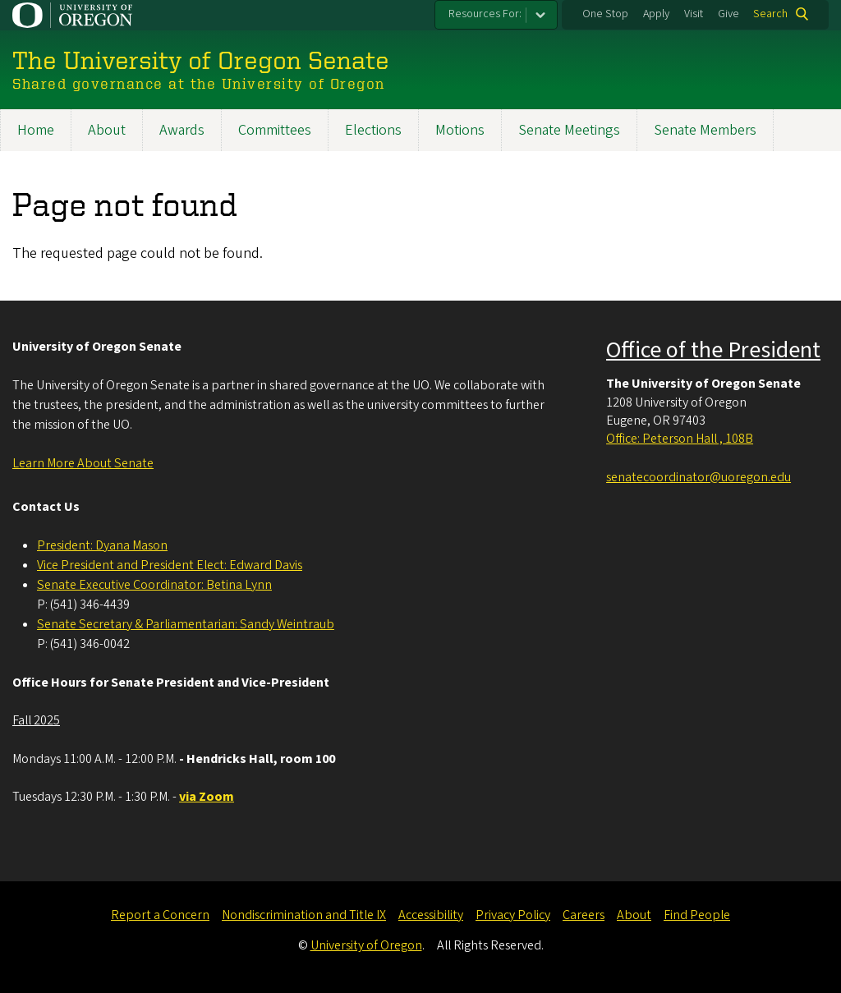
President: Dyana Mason (102, 545)
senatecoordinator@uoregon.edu (698, 477)
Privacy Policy (513, 915)
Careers (583, 915)
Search (770, 14)
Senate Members (705, 130)
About (107, 130)
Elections (373, 130)
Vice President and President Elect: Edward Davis (169, 565)
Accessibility (430, 915)
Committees (274, 130)
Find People (697, 915)
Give (728, 14)
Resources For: (485, 14)
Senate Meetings (569, 130)
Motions (460, 130)
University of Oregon (366, 945)
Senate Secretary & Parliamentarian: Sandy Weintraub (185, 624)
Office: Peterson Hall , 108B (679, 439)
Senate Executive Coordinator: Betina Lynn (154, 585)
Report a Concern (160, 915)
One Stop (605, 14)
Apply (656, 14)
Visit (693, 14)
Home (35, 130)
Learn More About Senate (83, 463)
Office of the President (713, 349)
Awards (182, 130)
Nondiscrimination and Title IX (304, 915)
